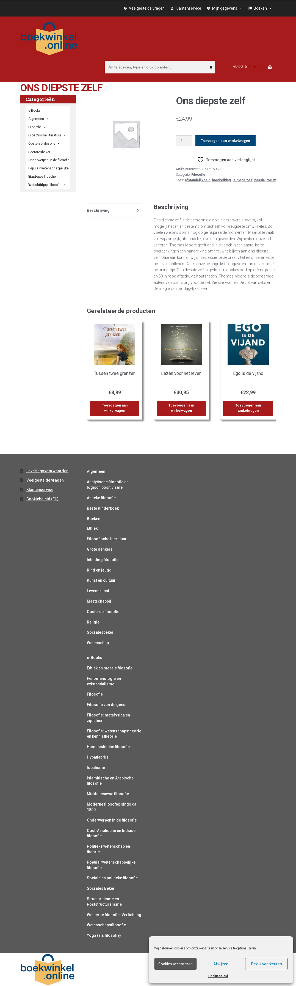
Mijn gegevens (227, 8)
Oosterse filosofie (44, 143)
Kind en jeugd (99, 570)
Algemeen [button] (38, 119)
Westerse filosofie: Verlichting (42, 178)
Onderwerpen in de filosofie (49, 161)
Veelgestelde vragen (147, 8)
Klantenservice (188, 8)
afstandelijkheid (197, 180)
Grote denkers (100, 549)
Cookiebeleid (218, 976)
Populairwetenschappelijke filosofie (48, 169)
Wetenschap (98, 643)
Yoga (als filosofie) (104, 935)
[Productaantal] (184, 140)
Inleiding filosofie (102, 559)
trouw (271, 180)
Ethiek (92, 528)
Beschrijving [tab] (98, 210)
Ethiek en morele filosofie (109, 668)
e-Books (34, 110)
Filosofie (198, 175)
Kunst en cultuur (101, 580)
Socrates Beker (101, 888)
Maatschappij (99, 601)
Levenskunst (98, 591)
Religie (93, 622)
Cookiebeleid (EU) (42, 499)
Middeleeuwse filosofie (108, 794)
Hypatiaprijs (98, 757)
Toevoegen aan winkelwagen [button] (115, 408)
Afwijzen (221, 963)
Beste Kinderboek (103, 508)
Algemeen (96, 471)
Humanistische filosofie (108, 747)
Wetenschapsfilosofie (47, 185)
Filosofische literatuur (47, 135)
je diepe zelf (243, 180)
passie (259, 180)
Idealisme (96, 767)
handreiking (221, 180)
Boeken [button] (263, 8)
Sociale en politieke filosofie (112, 878)
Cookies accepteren (175, 963)
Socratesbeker (100, 632)
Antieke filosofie (101, 498)
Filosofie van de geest (106, 704)
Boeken (93, 519)
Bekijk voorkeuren (266, 963)
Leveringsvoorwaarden (47, 471)
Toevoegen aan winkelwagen (225, 140)
